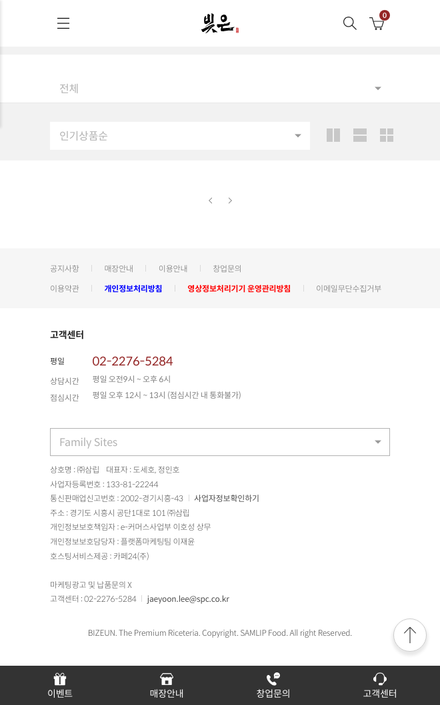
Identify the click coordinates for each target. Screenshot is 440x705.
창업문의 (227, 268)
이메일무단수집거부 (348, 288)
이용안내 (173, 268)
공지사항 (64, 268)
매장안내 (118, 268)
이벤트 (60, 685)
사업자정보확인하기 (226, 498)
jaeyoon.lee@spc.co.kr (188, 598)
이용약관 (64, 288)
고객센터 (380, 685)
